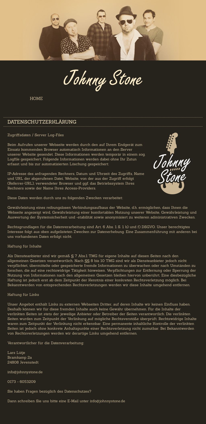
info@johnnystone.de (107, 401)
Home (36, 98)
